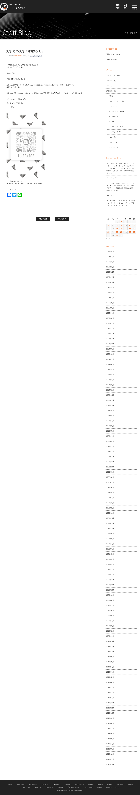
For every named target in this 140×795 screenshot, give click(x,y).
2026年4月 (110, 251)
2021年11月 (110, 523)
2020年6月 (110, 610)
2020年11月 (110, 585)
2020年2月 (110, 631)
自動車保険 (120, 784)
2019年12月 (110, 641)
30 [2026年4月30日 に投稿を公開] (121, 235)
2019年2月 (110, 692)
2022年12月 (110, 457)
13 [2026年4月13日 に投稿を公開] (108, 229)
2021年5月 (110, 554)
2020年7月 (110, 605)
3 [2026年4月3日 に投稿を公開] (125, 222)
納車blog (99, 787)
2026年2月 (110, 262)
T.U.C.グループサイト (112, 787)
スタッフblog (89, 787)
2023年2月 (110, 446)
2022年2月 (110, 508)
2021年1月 (110, 575)
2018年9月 (110, 718)
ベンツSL (111, 137)
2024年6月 (110, 364)
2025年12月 (110, 272)
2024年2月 (110, 385)
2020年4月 (110, 621)
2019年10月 (110, 651)
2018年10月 (110, 713)
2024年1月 (110, 390)
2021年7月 (110, 544)
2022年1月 (110, 513)
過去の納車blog (111, 59)
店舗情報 (67, 784)
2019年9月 (110, 657)
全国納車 (90, 784)
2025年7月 (110, 298)
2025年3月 (110, 318)
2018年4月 (110, 744)
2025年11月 (110, 277)
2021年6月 (110, 549)
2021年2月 (110, 569)
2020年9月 (110, 595)
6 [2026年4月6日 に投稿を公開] (108, 225)
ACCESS (126, 8)
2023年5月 (110, 431)
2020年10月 (110, 590)
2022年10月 (110, 467)
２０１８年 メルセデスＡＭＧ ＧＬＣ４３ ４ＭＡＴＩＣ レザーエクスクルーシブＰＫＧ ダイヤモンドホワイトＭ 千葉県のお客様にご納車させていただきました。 (121, 168)
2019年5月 (110, 677)
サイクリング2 (111, 178)
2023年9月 (110, 410)
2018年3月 (110, 749)
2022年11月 (110, 462)
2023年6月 (110, 426)
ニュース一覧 (111, 81)
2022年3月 (110, 503)
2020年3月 (110, 626)
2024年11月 (110, 339)
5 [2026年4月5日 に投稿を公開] (134, 222)
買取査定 (130, 784)
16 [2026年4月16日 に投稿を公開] (121, 229)
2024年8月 (110, 354)
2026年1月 (110, 267)
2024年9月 (110, 349)
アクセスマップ (79, 784)
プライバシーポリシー (73, 787)
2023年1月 (110, 451)
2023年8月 (110, 416)
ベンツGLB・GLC (114, 122)
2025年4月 (110, 313)
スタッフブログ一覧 (36, 56)
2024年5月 (110, 369)
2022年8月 (110, 477)
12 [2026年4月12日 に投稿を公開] (134, 225)
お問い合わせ (50, 787)
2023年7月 (110, 421)
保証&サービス (33, 784)
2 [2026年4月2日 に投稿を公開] (121, 222)
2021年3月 (110, 564)
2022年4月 (110, 498)
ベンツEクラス (113, 117)
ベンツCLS (112, 106)
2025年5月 (110, 308)
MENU (135, 6)
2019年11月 (110, 646)
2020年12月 (110, 580)
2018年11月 (110, 708)
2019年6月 (110, 672)
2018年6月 (110, 734)
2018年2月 (110, 754)
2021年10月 (110, 528)
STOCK (118, 8)
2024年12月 (110, 334)
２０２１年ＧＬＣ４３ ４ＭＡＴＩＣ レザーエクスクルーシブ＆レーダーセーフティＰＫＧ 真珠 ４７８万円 (120, 203)
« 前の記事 (43, 219)
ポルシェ (109, 86)
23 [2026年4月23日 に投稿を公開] (121, 232)
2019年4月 (110, 682)
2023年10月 (110, 405)
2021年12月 (110, 518)
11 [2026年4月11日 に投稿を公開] (130, 225)
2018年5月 (110, 739)
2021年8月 (110, 539)
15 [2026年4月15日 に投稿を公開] (117, 229)
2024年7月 (110, 359)
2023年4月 (110, 436)
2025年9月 (110, 287)
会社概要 (60, 787)
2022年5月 (110, 492)
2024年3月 (110, 380)
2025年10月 (110, 282)
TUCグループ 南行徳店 (28, 6)
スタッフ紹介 (26, 787)
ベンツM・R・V (113, 132)
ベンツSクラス (113, 147)
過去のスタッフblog (113, 54)
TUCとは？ (57, 784)
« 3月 (108, 239)
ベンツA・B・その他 (115, 101)
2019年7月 (110, 667)
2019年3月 (110, 687)
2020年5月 (110, 616)
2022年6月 (110, 487)
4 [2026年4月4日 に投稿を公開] (129, 222)
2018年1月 (110, 759)
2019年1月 (110, 698)
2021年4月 (110, 559)
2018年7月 (110, 728)
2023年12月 (110, 395)
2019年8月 (110, 662)
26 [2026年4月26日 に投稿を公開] (134, 232)
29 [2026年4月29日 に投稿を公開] (117, 235)
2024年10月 (110, 344)
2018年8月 (110, 723)
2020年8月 (110, 600)
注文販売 (110, 784)
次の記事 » (61, 219)
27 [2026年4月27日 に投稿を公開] (108, 235)
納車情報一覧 (111, 91)
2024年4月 (110, 375)
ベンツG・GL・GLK (115, 127)
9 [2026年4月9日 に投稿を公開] (121, 225)
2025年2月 (110, 323)
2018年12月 (110, 703)
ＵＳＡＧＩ (110, 195)
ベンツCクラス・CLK (115, 111)
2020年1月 (110, 636)
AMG (109, 96)
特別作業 (100, 784)
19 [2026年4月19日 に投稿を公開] (134, 229)
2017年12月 (110, 764)
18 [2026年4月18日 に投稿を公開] (130, 229)
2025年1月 (110, 328)
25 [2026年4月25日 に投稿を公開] (130, 232)
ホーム (10, 784)
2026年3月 (110, 257)
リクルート (38, 787)
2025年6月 (110, 303)
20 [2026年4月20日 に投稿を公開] (108, 232)
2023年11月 (110, 400)
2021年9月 (110, 534)
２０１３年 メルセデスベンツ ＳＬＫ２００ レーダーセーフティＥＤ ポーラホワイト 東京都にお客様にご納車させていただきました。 (120, 186)
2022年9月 (110, 472)
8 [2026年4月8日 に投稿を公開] (116, 225)
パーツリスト (46, 784)
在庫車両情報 (20, 784)
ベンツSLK (112, 142)
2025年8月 (110, 292)
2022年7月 (110, 482)
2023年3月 (110, 441)
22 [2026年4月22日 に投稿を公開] (117, 232)
